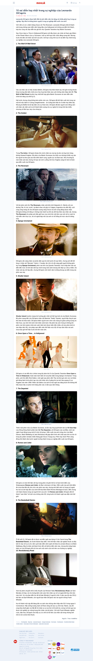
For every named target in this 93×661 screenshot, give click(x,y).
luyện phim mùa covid (44, 623)
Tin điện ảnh (19, 16)
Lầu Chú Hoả (22, 633)
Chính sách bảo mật (32, 652)
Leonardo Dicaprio (37, 622)
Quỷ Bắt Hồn (22, 635)
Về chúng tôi (22, 652)
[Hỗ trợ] (73, 3)
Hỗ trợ (40, 652)
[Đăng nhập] (79, 3)
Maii (25, 16)
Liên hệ (21, 653)
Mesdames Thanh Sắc (41, 633)
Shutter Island (19, 623)
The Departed (24, 622)
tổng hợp (30, 622)
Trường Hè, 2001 (32, 633)
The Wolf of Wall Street (69, 622)
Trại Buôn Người (41, 637)
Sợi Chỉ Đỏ (41, 635)
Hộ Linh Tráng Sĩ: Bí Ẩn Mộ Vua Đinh (32, 637)
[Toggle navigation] (14, 3)
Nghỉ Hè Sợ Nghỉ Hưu (22, 637)
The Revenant (60, 622)
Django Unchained (46, 622)
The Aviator (53, 622)
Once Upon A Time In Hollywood (31, 623)
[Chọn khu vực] (67, 3)
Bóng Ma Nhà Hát (32, 635)
